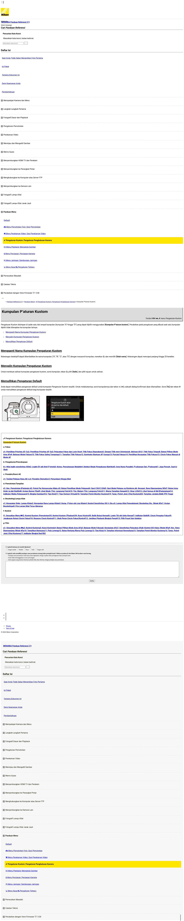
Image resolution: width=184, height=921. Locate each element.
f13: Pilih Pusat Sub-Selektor (129, 518)
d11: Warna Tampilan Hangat (114, 491)
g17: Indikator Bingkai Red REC (33, 533)
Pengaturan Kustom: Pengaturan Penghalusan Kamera (28, 240)
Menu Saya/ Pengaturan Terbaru (19, 267)
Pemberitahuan (8, 92)
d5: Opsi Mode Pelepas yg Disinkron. (119, 488)
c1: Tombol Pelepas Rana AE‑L (16, 479)
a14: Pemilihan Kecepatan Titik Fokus (140, 454)
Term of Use (10, 628)
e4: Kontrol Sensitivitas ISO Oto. (99, 503)
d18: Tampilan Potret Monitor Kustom (92, 494)
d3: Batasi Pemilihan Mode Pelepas (73, 488)
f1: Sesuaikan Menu (12, 515)
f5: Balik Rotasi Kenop (98, 515)
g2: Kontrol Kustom (31, 528)
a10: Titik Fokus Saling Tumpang (44, 454)
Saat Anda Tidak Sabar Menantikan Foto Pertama (22, 58)
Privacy (8, 626)
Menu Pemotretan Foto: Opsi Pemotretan (22, 227)
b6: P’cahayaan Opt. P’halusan (143, 467)
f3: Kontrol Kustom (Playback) (62, 515)
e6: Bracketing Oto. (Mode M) (148, 503)
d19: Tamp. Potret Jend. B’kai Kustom (124, 494)
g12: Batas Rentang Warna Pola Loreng (74, 530)
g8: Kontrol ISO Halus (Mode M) (154, 528)
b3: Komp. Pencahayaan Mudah (67, 467)
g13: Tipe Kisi (96, 530)
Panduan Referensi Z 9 (15, 302)
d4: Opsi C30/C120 (96, 488)
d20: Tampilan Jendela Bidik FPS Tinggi (156, 494)
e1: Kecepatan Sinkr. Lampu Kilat (17, 503)
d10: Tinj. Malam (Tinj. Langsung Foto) (85, 491)
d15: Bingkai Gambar (34, 494)
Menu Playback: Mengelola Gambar (20, 247)
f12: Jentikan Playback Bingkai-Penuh (101, 518)
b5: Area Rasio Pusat (122, 467)
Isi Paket (5, 66)
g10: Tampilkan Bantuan (33, 530)
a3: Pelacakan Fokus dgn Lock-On (65, 452)
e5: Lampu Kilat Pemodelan (124, 503)
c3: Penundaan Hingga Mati (59, 479)
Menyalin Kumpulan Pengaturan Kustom (22, 337)
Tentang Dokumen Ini (11, 75)
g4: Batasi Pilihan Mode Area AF (67, 528)
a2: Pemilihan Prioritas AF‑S (39, 452)
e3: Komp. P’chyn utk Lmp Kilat (71, 503)
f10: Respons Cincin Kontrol (41, 518)
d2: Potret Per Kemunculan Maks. (44, 488)
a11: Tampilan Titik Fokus (69, 454)
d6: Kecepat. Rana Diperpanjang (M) (150, 488)
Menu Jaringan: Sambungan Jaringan (20, 260)
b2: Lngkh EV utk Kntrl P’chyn (41, 467)
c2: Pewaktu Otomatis (38, 479)
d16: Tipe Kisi (49, 494)
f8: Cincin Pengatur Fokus (158, 515)
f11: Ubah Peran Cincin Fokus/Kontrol (69, 518)
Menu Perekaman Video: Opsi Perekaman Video (25, 234)
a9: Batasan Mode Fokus (20, 454)
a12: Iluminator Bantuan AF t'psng (94, 454)
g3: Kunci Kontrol (46, 528)
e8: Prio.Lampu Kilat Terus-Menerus (27, 506)
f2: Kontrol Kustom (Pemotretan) (36, 515)
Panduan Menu (29, 302)
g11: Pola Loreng (51, 530)
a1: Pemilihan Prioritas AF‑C (15, 452)
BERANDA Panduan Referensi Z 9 (17, 646)
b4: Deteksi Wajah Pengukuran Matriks (96, 467)
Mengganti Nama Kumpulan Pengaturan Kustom (26, 332)
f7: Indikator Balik (140, 515)
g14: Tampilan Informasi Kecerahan (117, 530)
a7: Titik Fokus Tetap (149, 452)
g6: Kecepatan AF (108, 528)
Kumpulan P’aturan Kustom (14, 442)
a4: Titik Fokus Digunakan (91, 452)
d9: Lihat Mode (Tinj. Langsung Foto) (53, 491)
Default (7, 220)
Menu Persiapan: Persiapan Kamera (19, 254)
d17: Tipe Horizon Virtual (65, 494)
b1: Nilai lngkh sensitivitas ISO (16, 467)
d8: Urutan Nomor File (28, 491)
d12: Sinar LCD (132, 491)
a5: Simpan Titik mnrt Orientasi (115, 452)
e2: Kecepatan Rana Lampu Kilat (44, 503)
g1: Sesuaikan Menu (13, 528)
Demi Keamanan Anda (11, 83)
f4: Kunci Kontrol (82, 515)
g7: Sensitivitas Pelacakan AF (128, 528)
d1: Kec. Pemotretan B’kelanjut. (16, 488)
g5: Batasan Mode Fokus (91, 528)
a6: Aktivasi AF (134, 452)
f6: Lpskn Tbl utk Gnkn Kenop (120, 515)
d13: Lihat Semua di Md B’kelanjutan (153, 491)
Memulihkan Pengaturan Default (19, 341)
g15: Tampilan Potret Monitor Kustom (148, 530)
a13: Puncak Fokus (116, 454)
